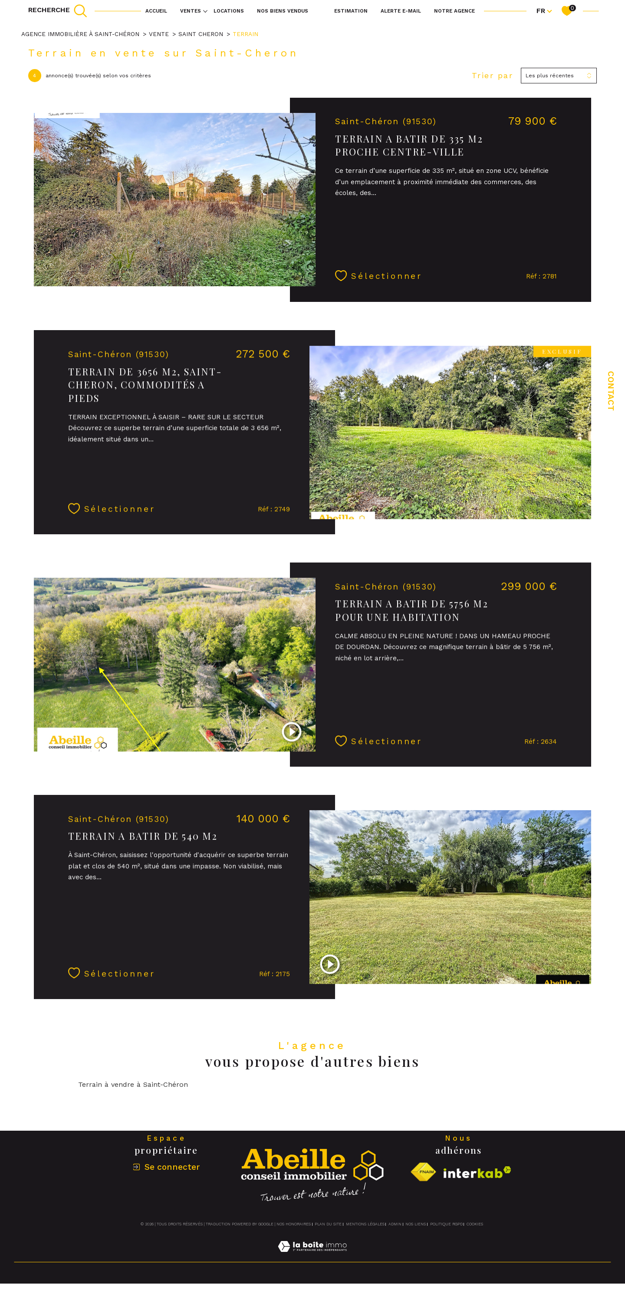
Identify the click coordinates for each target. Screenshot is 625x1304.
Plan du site (328, 1224)
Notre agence (454, 11)
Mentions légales (365, 1224)
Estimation (351, 11)
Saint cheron (200, 33)
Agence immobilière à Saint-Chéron (80, 33)
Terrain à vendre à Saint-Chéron (133, 1084)
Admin (394, 1224)
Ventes (190, 11)
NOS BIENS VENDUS (282, 11)
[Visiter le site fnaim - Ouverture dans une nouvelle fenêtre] (423, 1172)
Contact (611, 391)
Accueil (156, 11)
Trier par (492, 75)
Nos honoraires (293, 1224)
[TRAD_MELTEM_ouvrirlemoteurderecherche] (58, 11)
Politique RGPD (446, 1224)
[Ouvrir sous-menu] (205, 10)
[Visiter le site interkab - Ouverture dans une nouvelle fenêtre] (477, 1172)
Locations (229, 11)
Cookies (475, 1224)
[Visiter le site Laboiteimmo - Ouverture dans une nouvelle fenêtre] (312, 1256)
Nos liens (415, 1224)
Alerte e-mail (401, 11)
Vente (159, 33)
